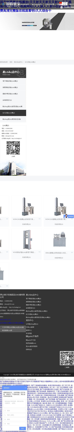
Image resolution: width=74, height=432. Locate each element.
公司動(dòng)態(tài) (32, 324)
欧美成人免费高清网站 (56, 411)
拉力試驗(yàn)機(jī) (30, 62)
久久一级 (58, 423)
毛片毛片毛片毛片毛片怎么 (37, 411)
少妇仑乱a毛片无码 (32, 397)
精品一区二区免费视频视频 (57, 403)
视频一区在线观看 (63, 419)
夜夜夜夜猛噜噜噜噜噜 (49, 419)
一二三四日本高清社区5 (28, 393)
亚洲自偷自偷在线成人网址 (47, 393)
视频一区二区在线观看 (37, 399)
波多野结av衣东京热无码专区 (28, 387)
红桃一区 (30, 395)
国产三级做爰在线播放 (39, 385)
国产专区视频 (51, 399)
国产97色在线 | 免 (66, 389)
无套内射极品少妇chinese (38, 421)
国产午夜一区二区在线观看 (31, 429)
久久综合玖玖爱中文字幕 (39, 407)
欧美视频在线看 (67, 427)
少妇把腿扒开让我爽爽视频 (51, 425)
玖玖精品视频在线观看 (50, 429)
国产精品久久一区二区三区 (31, 425)
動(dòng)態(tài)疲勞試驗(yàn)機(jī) (12, 108)
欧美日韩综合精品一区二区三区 (59, 385)
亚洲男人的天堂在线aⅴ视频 (50, 401)
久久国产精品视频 (55, 427)
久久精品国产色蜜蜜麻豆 (22, 385)
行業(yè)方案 (49, 4)
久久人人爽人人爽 (53, 421)
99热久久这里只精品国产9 (38, 423)
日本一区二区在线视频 (28, 391)
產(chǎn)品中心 (37, 4)
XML (1, 320)
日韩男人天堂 (63, 409)
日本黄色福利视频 (50, 409)
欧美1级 (28, 405)
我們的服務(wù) (31, 343)
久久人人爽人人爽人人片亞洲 (29, 401)
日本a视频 (61, 395)
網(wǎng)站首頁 (23, 4)
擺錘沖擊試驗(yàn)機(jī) (10, 94)
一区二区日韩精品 (62, 387)
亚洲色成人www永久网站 (35, 409)
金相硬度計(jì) (7, 100)
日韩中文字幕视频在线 (34, 403)
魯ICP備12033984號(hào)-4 (63, 374)
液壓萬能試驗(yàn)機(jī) (10, 87)
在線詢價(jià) (26, 243)
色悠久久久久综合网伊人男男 (56, 405)
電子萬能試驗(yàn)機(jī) (10, 81)
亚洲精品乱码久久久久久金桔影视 (42, 417)
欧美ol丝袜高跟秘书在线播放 (16, 431)
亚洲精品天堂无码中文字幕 (64, 417)
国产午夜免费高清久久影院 (49, 389)
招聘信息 (29, 349)
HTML (6, 320)
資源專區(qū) (61, 4)
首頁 (11, 62)
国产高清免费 (41, 391)
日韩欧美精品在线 (50, 395)
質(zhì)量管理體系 (31, 346)
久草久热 (51, 423)
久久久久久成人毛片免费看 (52, 415)
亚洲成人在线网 (36, 415)
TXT (9, 320)
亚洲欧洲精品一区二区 (47, 387)
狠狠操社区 (51, 391)
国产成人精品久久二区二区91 (59, 413)
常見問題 (29, 333)
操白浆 (45, 403)
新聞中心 (29, 330)
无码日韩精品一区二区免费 (30, 419)
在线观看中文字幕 (41, 427)
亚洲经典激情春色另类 (65, 393)
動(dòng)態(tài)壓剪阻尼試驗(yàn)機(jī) (12, 120)
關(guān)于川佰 (31, 340)
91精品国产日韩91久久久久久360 (60, 407)
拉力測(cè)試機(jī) (18, 323)
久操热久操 (39, 395)
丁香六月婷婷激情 (62, 391)
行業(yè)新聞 (30, 327)
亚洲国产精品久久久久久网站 (37, 413)
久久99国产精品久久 (38, 405)
